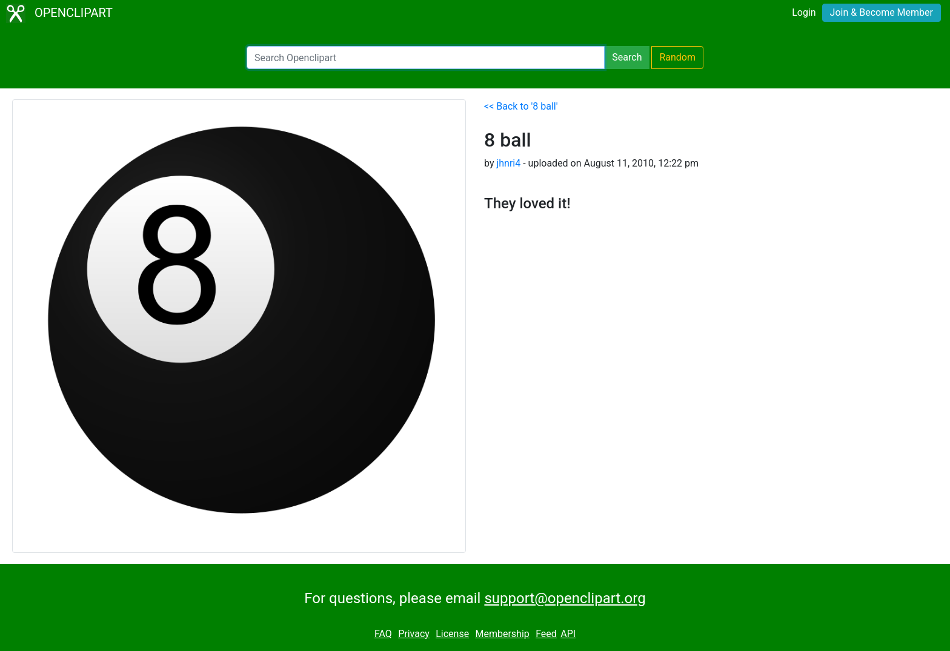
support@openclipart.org (564, 598)
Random (677, 57)
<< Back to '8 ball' (521, 106)
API (568, 633)
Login (803, 12)
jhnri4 (508, 163)
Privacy (414, 633)
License (452, 633)
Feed (546, 633)
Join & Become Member (881, 12)
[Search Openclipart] (426, 57)
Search (627, 57)
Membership (502, 633)
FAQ (383, 633)
